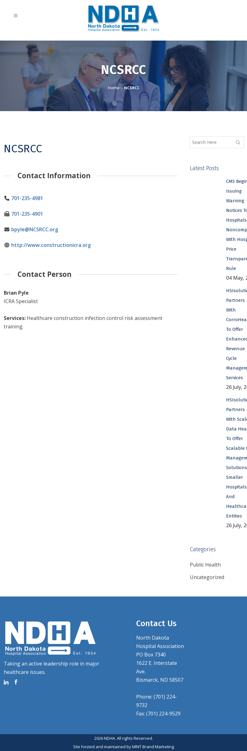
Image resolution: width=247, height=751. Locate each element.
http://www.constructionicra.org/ (51, 245)
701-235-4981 (27, 198)
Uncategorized (207, 577)
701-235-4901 (27, 213)
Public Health (205, 564)
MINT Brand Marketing (153, 746)
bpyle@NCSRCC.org (34, 229)
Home (114, 88)
